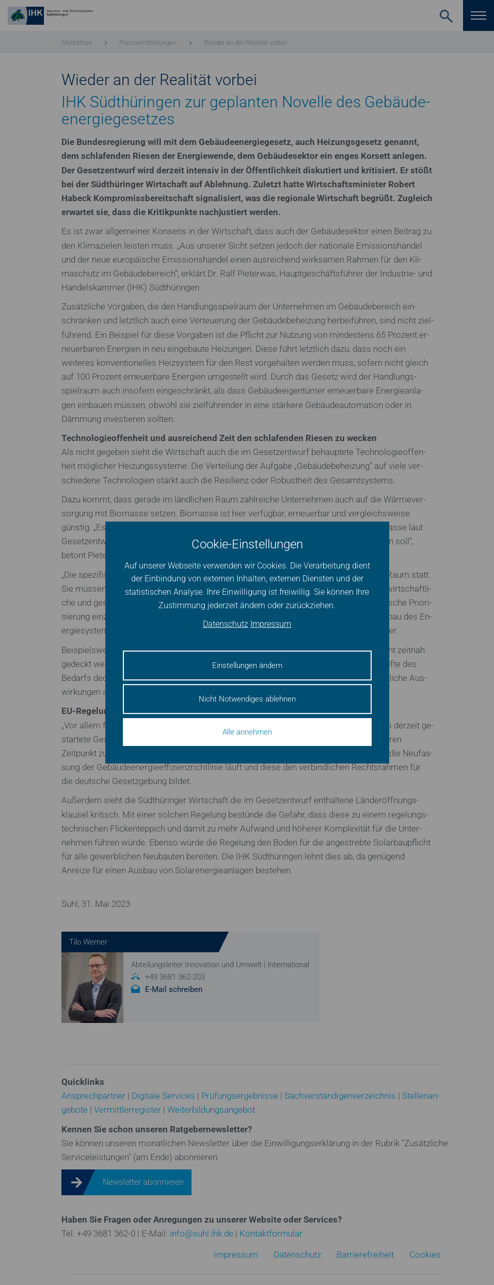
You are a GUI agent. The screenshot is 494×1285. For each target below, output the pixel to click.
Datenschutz (225, 624)
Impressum (270, 624)
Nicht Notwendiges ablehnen (247, 699)
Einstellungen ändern (247, 665)
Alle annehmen (247, 732)
